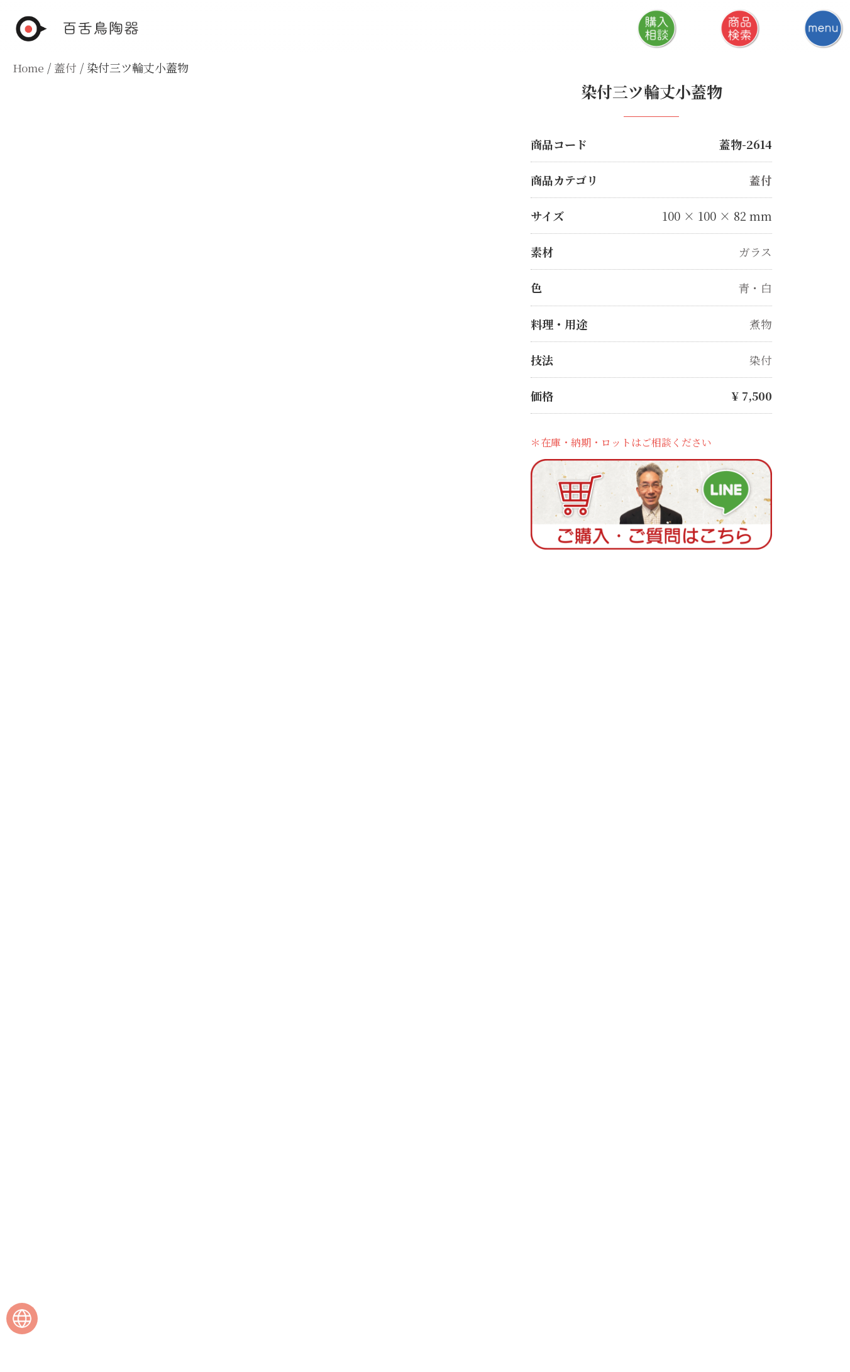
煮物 (760, 323)
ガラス (755, 251)
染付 (760, 359)
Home (29, 67)
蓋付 (67, 67)
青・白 (755, 287)
